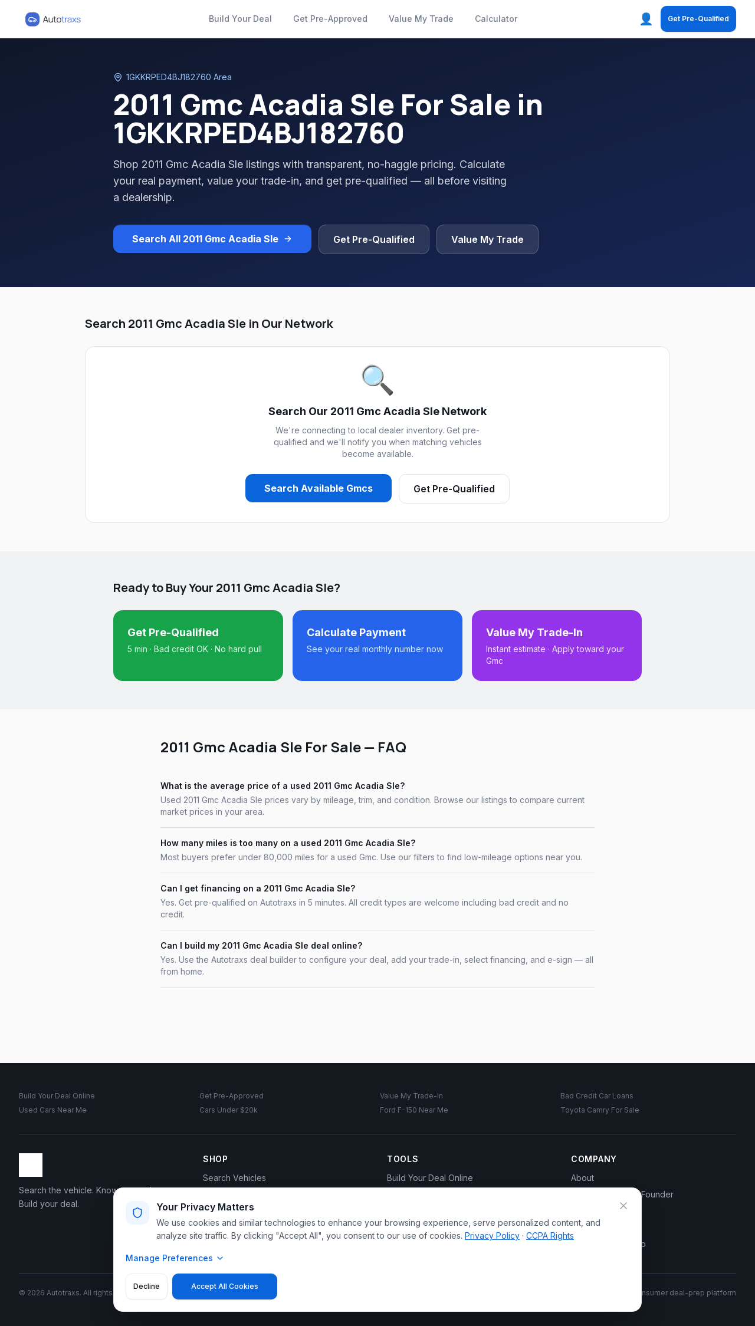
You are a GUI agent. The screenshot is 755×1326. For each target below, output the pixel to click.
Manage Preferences (175, 1258)
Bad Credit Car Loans (596, 1095)
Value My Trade (421, 19)
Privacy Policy (492, 1235)
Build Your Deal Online (57, 1095)
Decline (146, 1286)
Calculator (496, 19)
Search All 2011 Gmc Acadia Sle (212, 239)
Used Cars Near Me (53, 1109)
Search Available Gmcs (318, 488)
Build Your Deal (240, 19)
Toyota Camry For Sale (599, 1109)
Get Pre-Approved (330, 19)
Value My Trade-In (411, 1095)
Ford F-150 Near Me (414, 1109)
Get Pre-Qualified (698, 18)
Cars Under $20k (228, 1109)
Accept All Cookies (224, 1286)
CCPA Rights (550, 1235)
